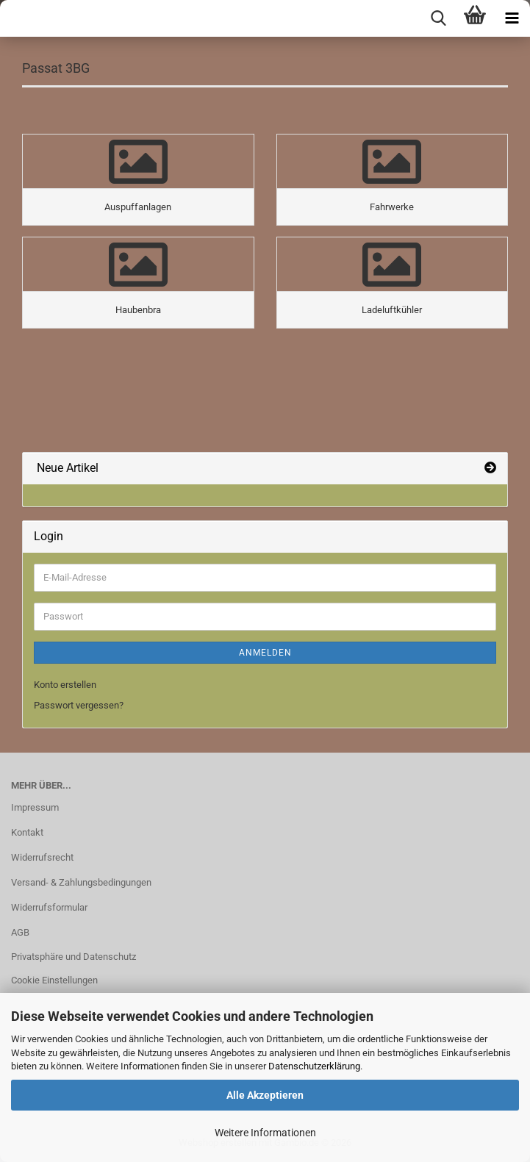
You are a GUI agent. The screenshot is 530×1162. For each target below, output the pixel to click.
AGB (20, 932)
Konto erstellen (65, 684)
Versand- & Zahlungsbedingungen (81, 882)
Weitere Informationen (265, 1132)
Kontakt (27, 832)
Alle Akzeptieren (265, 1095)
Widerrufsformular (49, 907)
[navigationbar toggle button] (511, 18)
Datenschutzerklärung (314, 1066)
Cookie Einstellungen (54, 980)
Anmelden (265, 653)
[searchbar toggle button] (438, 18)
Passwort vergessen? (78, 705)
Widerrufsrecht (42, 857)
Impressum (35, 807)
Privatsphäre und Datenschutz (73, 956)
